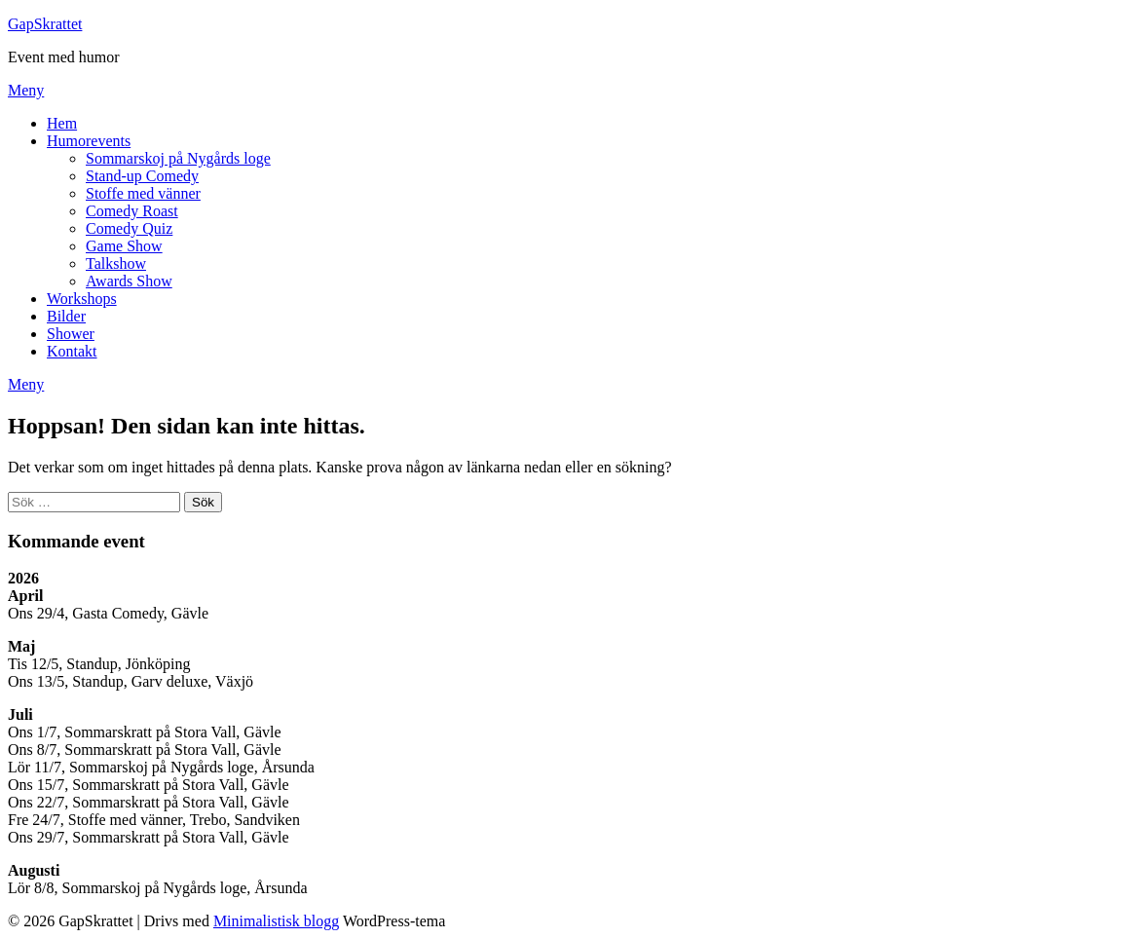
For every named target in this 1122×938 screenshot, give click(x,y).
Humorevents (89, 140)
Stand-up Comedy (142, 176)
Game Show (124, 246)
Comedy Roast (132, 211)
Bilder (66, 316)
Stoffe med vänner (143, 193)
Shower (70, 333)
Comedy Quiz (129, 228)
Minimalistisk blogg (276, 921)
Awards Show (129, 281)
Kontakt (72, 351)
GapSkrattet (45, 24)
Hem (62, 123)
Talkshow (116, 263)
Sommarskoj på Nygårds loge (178, 158)
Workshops (82, 298)
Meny (26, 90)
